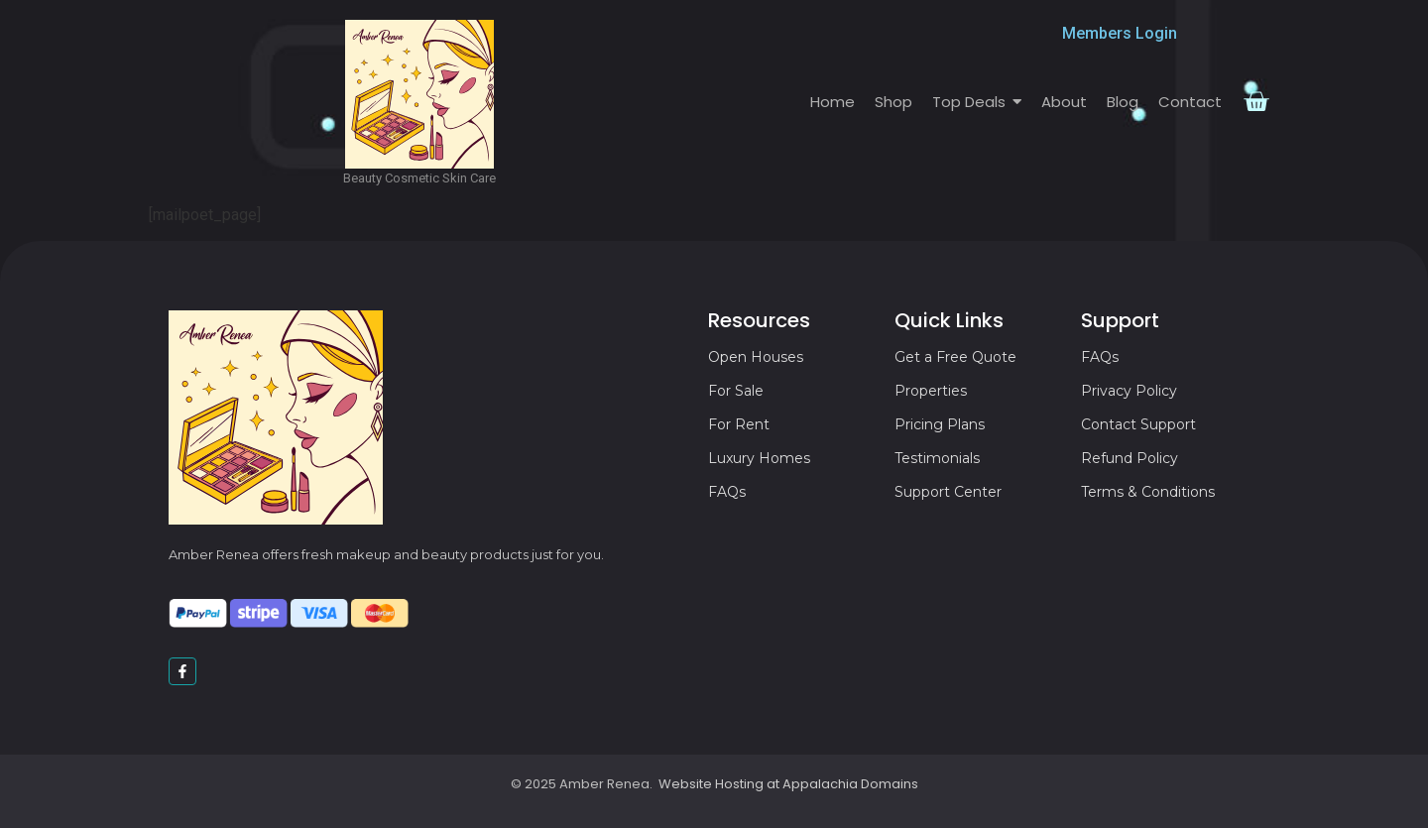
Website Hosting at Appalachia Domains (788, 783)
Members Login (1119, 33)
